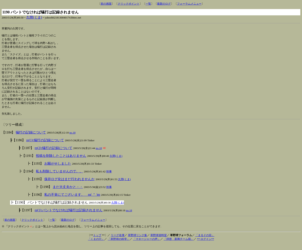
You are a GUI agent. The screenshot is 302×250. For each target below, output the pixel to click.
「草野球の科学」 (119, 245)
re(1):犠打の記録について (45, 146)
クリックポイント (128, 3)
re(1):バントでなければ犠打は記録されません (69, 216)
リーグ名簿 (117, 241)
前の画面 (106, 3)
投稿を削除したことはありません (61, 162)
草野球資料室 (158, 241)
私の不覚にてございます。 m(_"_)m (72, 201)
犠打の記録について (31, 138)
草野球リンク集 (137, 241)
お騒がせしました (57, 170)
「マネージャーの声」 (146, 245)
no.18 (72, 138)
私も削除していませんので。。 (59, 177)
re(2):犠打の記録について (53, 154)
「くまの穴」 (96, 245)
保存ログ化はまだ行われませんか (69, 185)
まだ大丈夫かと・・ (68, 193)
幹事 (109, 177)
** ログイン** (205, 245)
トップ (97, 241)
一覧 (148, 3)
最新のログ (164, 3)
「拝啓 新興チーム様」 (179, 245)
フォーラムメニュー (189, 3)
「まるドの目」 (204, 241)
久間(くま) (34, 17)
